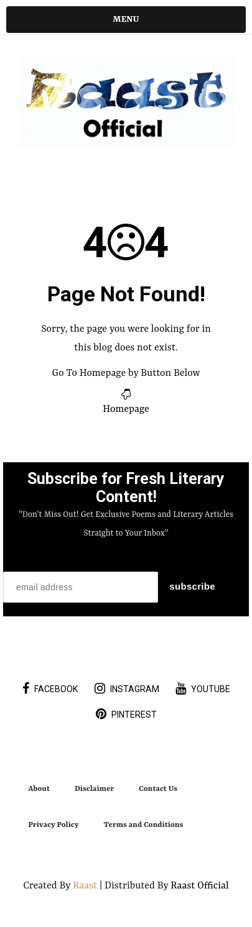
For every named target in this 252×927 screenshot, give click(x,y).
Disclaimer (94, 789)
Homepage (126, 409)
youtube (202, 688)
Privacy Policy (53, 825)
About (39, 789)
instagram (127, 688)
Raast (86, 886)
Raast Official (199, 886)
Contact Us (158, 789)
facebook (50, 688)
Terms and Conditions (144, 825)
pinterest (126, 714)
